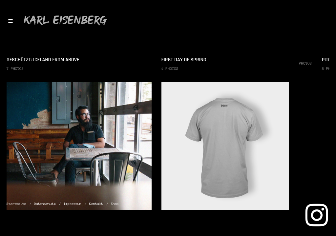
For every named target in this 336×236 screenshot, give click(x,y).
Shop (115, 204)
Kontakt (96, 204)
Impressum (72, 204)
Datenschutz (45, 204)
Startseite (16, 204)
